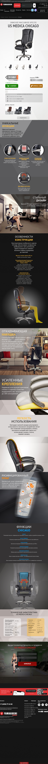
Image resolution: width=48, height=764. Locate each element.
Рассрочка (18, 10)
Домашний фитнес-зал (42, 11)
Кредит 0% (33, 709)
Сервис (24, 10)
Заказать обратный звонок (43, 7)
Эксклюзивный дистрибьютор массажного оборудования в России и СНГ (35, 1)
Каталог (32, 705)
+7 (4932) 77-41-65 (6, 704)
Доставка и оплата (12, 10)
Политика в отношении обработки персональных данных (9, 708)
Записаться (27, 664)
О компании (6, 10)
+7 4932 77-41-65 (43, 4)
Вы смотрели (24, 763)
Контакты (29, 10)
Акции (1, 10)
